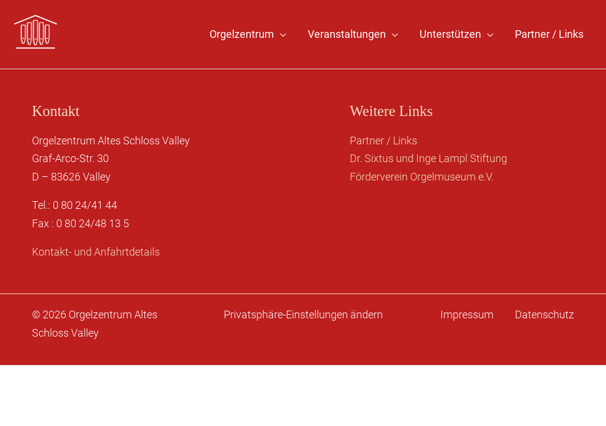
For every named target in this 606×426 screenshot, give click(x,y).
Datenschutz (544, 314)
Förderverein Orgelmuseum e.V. (422, 176)
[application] (280, 34)
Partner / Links (383, 140)
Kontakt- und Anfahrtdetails (96, 252)
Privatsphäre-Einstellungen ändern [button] (303, 314)
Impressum (467, 314)
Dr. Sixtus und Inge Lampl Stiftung (428, 158)
